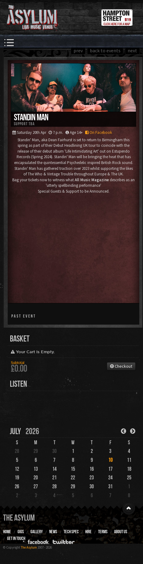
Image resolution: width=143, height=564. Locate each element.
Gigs (21, 531)
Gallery (36, 531)
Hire (88, 531)
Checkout (121, 366)
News (53, 531)
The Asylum (19, 517)
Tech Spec (71, 531)
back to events (105, 50)
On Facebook (98, 132)
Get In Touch (16, 538)
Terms (103, 531)
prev (78, 50)
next (132, 50)
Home (7, 531)
